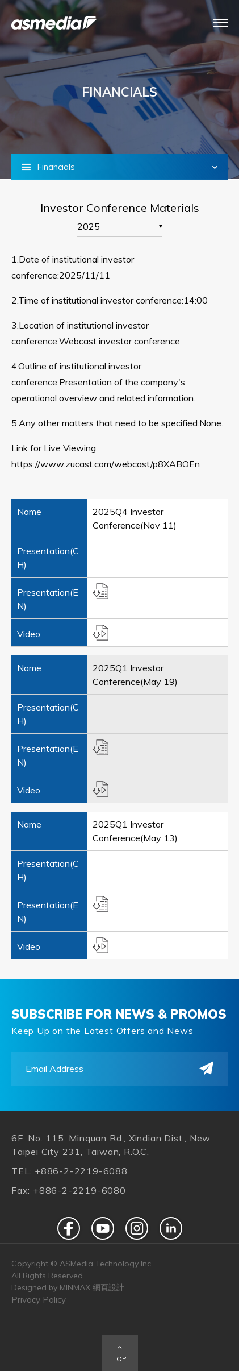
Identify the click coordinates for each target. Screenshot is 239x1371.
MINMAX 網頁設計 (92, 1287)
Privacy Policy (38, 1299)
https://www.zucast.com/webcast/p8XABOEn (105, 464)
